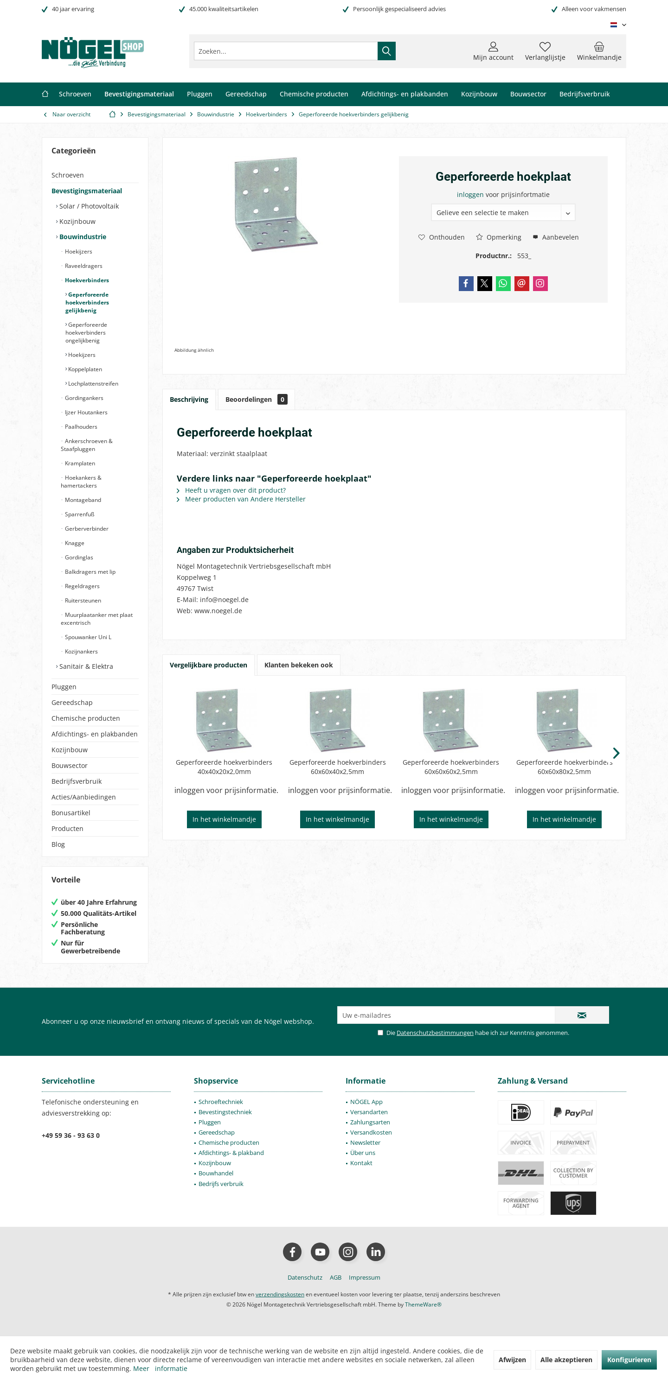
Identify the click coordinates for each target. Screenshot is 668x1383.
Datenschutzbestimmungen (435, 1032)
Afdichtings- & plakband (231, 1152)
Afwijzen (512, 1359)
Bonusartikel (70, 812)
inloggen (471, 194)
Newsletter (365, 1142)
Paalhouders (80, 427)
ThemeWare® (423, 1304)
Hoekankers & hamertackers (81, 481)
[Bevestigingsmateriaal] (139, 94)
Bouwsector (69, 765)
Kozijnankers (81, 651)
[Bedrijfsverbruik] (585, 94)
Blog (58, 844)
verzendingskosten (280, 1294)
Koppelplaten (84, 369)
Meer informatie (160, 1368)
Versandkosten (371, 1132)
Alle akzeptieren (566, 1359)
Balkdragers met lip (90, 572)
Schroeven (67, 175)
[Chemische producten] (314, 94)
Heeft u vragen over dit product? (231, 490)
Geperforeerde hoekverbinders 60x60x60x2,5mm (451, 767)
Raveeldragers (83, 266)
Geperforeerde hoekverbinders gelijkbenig (87, 302)
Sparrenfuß (79, 514)
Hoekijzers (78, 251)
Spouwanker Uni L (87, 637)
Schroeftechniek (221, 1102)
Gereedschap (72, 702)
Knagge (74, 543)
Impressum (364, 1277)
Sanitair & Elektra (85, 666)
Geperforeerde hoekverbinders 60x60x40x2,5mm (337, 767)
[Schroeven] (75, 94)
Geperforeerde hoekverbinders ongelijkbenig (86, 332)
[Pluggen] (199, 94)
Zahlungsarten (370, 1122)
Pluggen (64, 686)
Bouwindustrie (82, 236)
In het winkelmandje (224, 819)
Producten (67, 828)
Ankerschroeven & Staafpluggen (87, 445)
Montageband (82, 500)
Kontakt (361, 1163)
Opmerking (498, 237)
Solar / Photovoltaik (88, 206)
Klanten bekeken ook (298, 664)
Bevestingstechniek (225, 1112)
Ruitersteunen (82, 600)
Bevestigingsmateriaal (86, 190)
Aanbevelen (556, 237)
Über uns (362, 1152)
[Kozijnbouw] (479, 94)
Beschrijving (189, 399)
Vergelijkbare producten (208, 664)
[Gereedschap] (246, 94)
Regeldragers (82, 586)
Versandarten (369, 1112)
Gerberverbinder (86, 529)
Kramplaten (79, 463)
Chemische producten (85, 718)
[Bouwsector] (528, 94)
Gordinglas (78, 557)
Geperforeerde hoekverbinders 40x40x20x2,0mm (224, 767)
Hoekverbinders (86, 280)
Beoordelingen (256, 399)
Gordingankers (83, 398)
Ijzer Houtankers (86, 412)
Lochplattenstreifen (92, 383)
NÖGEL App (366, 1102)
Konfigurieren (629, 1359)
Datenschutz (305, 1277)
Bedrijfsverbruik (76, 781)
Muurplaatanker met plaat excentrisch (97, 619)
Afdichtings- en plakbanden (94, 734)
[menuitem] (599, 51)
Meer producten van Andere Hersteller (241, 499)
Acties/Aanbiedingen (83, 797)
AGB (335, 1277)
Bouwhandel (216, 1173)
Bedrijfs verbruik (221, 1184)
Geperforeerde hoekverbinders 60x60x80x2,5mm (564, 767)
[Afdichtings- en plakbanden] (405, 94)
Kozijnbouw (77, 221)
